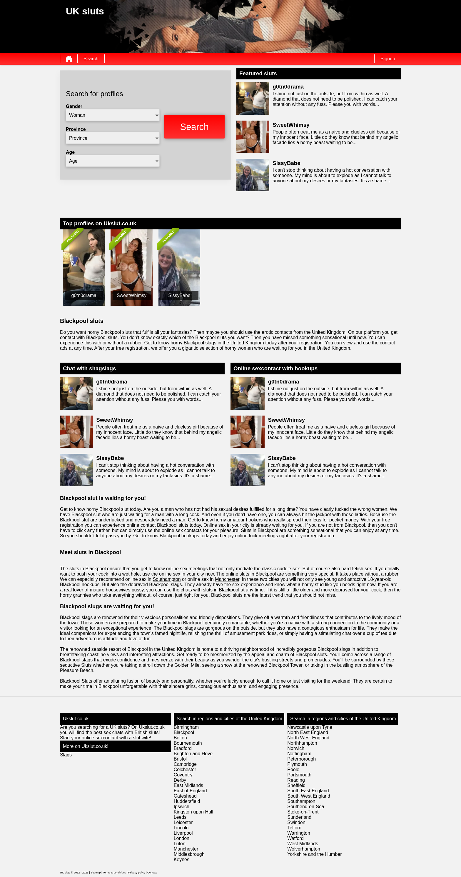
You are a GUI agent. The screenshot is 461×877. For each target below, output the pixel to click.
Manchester (227, 579)
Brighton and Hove (193, 753)
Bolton (180, 737)
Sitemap (96, 872)
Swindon (296, 822)
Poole (293, 769)
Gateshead (185, 795)
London (181, 838)
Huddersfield (187, 801)
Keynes (181, 859)
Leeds (180, 817)
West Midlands (302, 843)
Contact (152, 872)
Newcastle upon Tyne (309, 727)
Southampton (167, 579)
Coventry (183, 774)
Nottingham (299, 753)
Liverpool (183, 833)
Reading (296, 780)
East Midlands (188, 785)
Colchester (185, 769)
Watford (295, 838)
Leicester (183, 822)
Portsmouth (299, 774)
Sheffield (296, 785)
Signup (387, 58)
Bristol (180, 758)
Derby (180, 780)
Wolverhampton (303, 848)
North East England (307, 732)
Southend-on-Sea (305, 806)
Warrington (298, 833)
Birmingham (186, 727)
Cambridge (185, 764)
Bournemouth (188, 743)
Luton (180, 843)
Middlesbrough (189, 854)
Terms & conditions (114, 872)
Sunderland (299, 817)
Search (90, 58)
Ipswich (181, 806)
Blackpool (184, 732)
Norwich (295, 748)
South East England (308, 790)
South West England (308, 795)
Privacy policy (136, 872)
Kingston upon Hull (193, 811)
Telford (294, 827)
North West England (308, 737)
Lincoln (181, 827)
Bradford (183, 748)
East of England (190, 790)
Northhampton (302, 743)
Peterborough (301, 758)
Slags (66, 754)
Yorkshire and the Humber (314, 854)
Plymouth (297, 764)
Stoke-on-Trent (302, 811)
